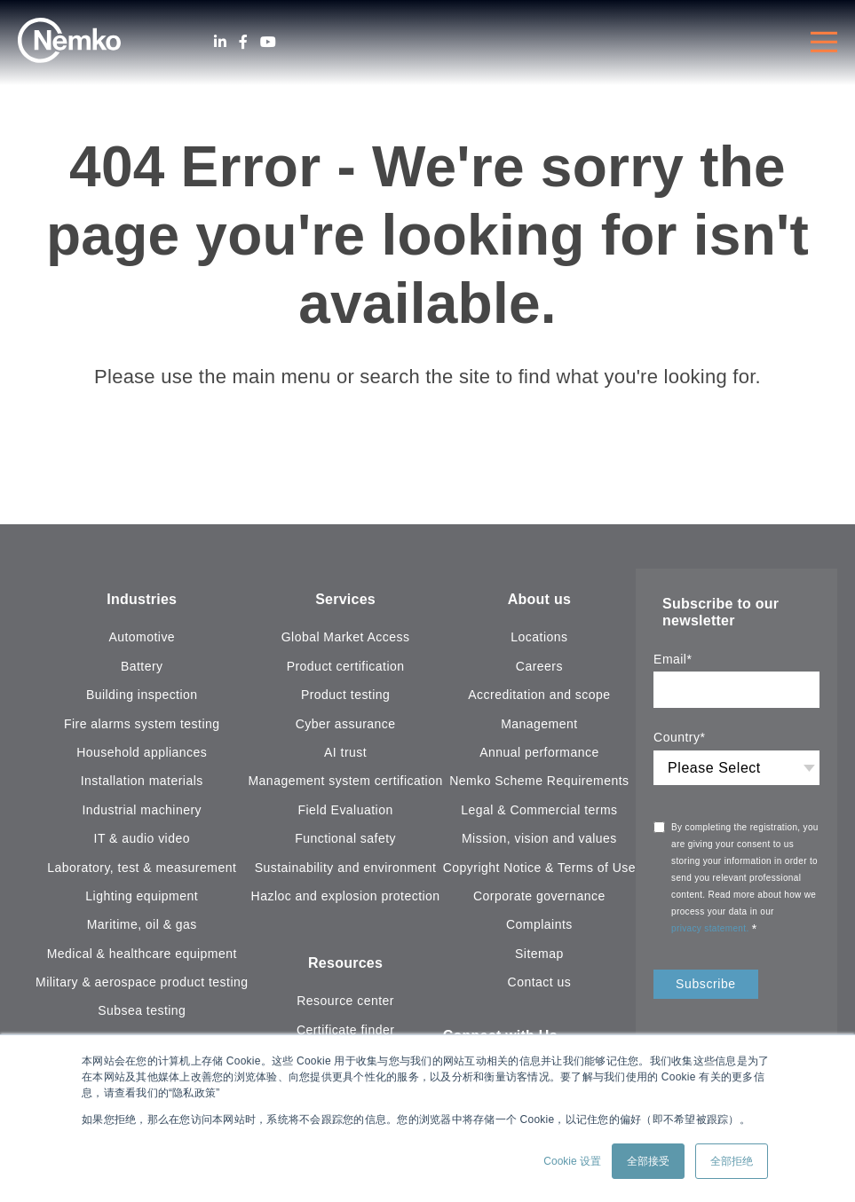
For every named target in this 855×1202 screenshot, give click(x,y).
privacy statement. (711, 928)
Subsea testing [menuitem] (142, 1010)
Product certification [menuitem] (346, 666)
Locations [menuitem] (539, 637)
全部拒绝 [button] (731, 1161)
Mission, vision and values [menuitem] (539, 838)
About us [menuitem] (539, 599)
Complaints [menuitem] (539, 924)
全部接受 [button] (648, 1161)
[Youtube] (268, 42)
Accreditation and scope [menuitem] (539, 694)
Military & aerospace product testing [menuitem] (142, 982)
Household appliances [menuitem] (141, 752)
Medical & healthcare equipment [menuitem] (142, 954)
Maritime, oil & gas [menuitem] (142, 924)
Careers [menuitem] (539, 666)
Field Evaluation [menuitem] (345, 810)
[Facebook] (243, 42)
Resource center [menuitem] (345, 1001)
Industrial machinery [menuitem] (142, 810)
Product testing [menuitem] (345, 694)
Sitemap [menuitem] (539, 954)
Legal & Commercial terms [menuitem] (539, 810)
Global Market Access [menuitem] (345, 637)
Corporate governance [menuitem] (539, 896)
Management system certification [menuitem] (345, 781)
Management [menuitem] (539, 724)
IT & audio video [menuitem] (142, 838)
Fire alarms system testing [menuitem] (142, 724)
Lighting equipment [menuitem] (141, 896)
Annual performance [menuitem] (539, 752)
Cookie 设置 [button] (572, 1161)
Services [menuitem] (345, 599)
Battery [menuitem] (142, 666)
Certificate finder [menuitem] (345, 1030)
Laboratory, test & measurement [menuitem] (141, 867)
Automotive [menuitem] (141, 637)
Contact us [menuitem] (540, 982)
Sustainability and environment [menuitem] (346, 867)
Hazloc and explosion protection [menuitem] (345, 896)
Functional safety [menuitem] (345, 838)
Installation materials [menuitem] (142, 781)
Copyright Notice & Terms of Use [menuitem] (539, 867)
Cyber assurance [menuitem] (346, 724)
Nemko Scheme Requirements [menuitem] (539, 781)
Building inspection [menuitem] (142, 694)
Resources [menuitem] (345, 962)
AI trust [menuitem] (345, 752)
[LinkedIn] (220, 42)
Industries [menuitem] (142, 599)
